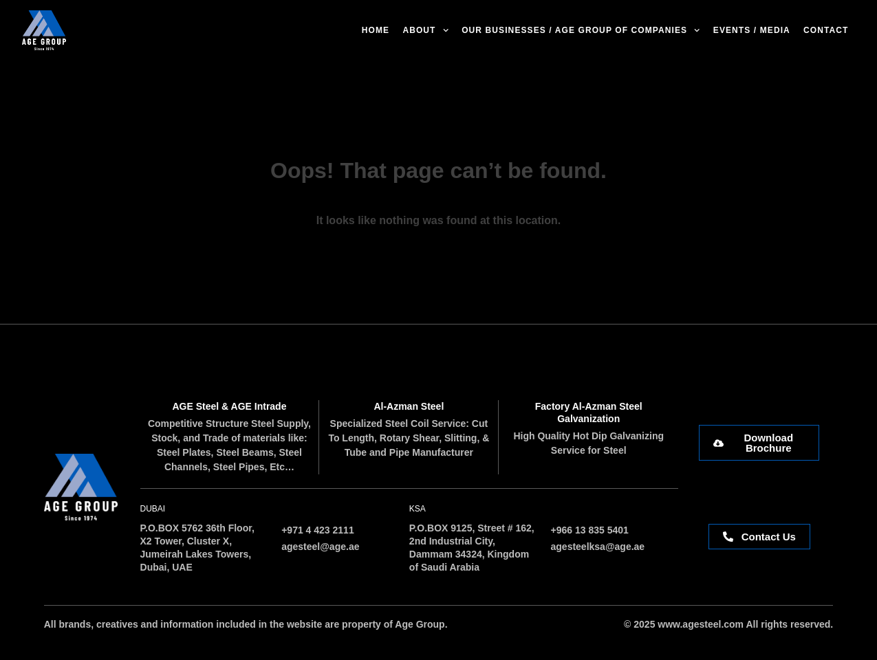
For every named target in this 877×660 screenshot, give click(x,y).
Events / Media (751, 30)
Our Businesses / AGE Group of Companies (581, 30)
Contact (825, 30)
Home (375, 30)
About (425, 30)
